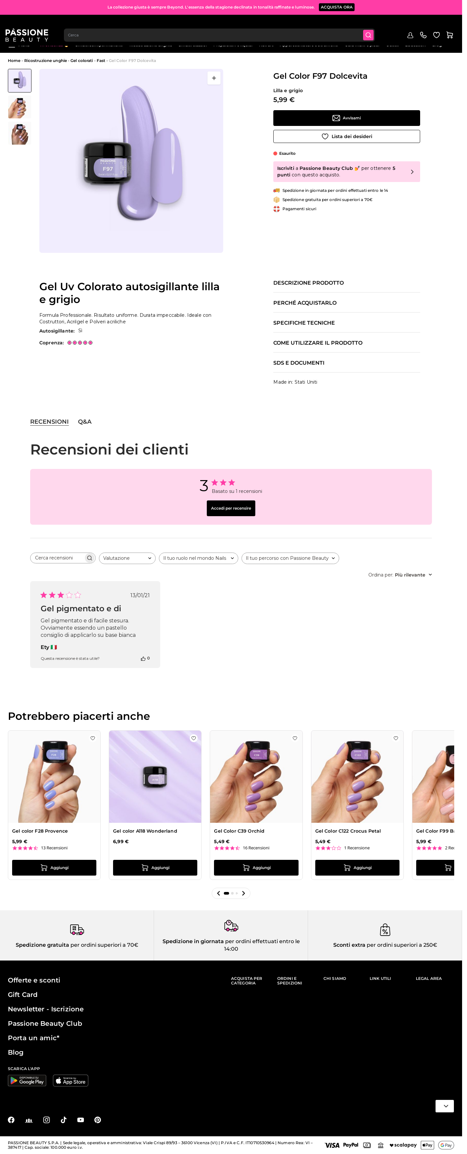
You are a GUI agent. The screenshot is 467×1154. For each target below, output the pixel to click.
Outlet (392, 44)
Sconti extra (349, 945)
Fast (101, 60)
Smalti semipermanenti (99, 44)
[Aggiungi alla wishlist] (346, 136)
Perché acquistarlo (305, 303)
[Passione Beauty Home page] (29, 24)
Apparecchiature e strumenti (309, 44)
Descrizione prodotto (308, 283)
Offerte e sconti (34, 980)
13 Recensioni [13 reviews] (54, 848)
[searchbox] (57, 558)
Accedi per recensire (231, 508)
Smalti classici (193, 44)
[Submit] (372, 24)
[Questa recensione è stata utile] (143, 658)
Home (14, 60)
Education (415, 44)
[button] (219, 893)
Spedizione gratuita (42, 945)
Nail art (266, 44)
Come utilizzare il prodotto (317, 343)
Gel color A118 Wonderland (145, 831)
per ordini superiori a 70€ (103, 945)
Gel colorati (81, 60)
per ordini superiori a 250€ (401, 945)
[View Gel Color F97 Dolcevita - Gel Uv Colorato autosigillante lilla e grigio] (19, 80)
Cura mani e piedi (362, 44)
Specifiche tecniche (304, 323)
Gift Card (23, 995)
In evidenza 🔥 (54, 44)
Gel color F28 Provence (40, 831)
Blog (436, 44)
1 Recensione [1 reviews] (357, 848)
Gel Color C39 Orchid (239, 831)
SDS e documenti (298, 363)
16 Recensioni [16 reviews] (256, 848)
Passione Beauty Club (45, 1023)
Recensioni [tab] (49, 421)
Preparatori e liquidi (233, 44)
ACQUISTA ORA (337, 6)
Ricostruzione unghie (150, 44)
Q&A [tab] (84, 421)
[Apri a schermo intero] (214, 78)
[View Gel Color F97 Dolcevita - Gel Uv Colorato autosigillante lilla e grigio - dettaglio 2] (19, 133)
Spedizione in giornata (193, 941)
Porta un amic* (33, 1038)
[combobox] (222, 24)
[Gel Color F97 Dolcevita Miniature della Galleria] (19, 107)
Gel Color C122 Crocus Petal (348, 831)
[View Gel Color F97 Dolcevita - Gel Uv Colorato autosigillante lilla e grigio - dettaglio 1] (19, 107)
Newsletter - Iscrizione (46, 1009)
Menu (18, 45)
